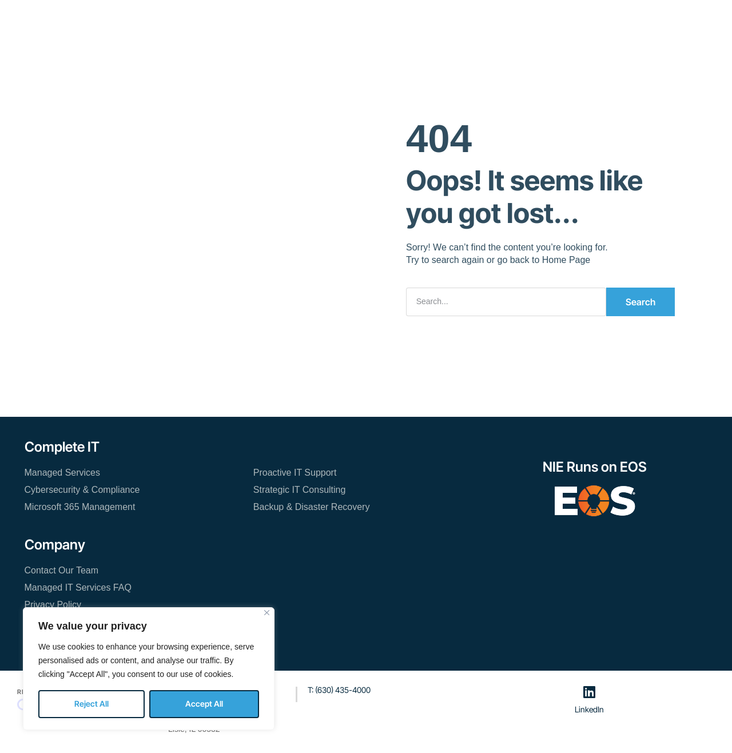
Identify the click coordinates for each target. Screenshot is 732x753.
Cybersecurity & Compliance (82, 490)
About (364, 20)
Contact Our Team (467, 20)
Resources (312, 20)
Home (158, 20)
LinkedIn (589, 709)
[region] (148, 668)
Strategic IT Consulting (299, 490)
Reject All (91, 703)
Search (640, 302)
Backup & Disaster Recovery (311, 507)
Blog (404, 20)
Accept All (204, 703)
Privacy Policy (53, 604)
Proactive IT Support (295, 472)
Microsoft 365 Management (80, 507)
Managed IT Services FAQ (78, 587)
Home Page (566, 260)
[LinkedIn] (589, 692)
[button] (581, 21)
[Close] (266, 612)
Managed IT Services (230, 20)
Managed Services (63, 472)
